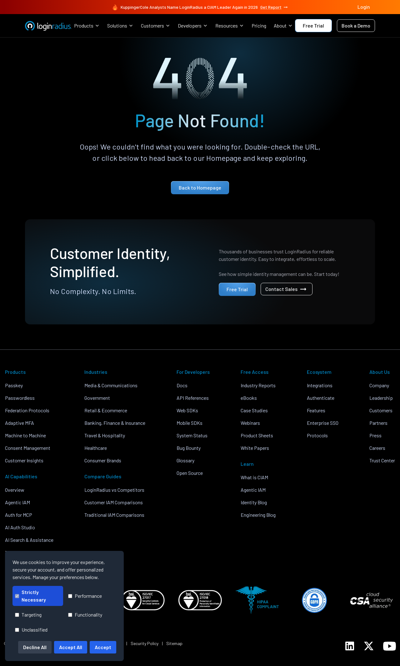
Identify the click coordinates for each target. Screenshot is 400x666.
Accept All (70, 647)
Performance (85, 596)
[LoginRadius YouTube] (389, 646)
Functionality (85, 615)
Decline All (35, 647)
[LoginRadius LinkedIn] (350, 646)
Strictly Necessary (30, 595)
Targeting (28, 615)
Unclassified (31, 630)
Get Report (274, 7)
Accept (103, 647)
